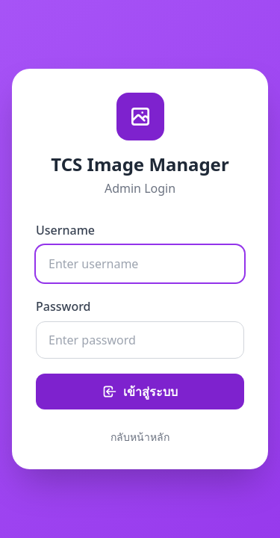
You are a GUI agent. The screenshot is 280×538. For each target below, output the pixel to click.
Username (65, 230)
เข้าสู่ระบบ (140, 391)
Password (63, 306)
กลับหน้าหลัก (140, 437)
